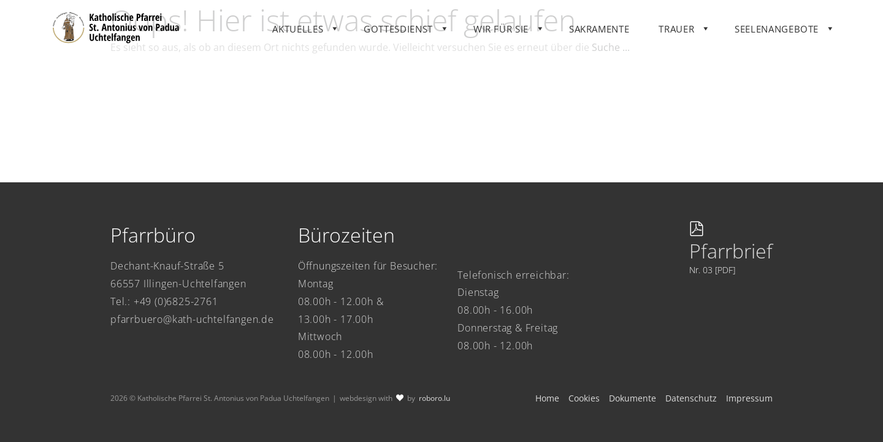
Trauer (699, 33)
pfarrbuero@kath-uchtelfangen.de (192, 319)
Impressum (749, 398)
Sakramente (622, 33)
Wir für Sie (523, 33)
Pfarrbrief (731, 251)
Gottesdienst (421, 33)
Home (547, 398)
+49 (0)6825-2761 (176, 301)
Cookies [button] (584, 398)
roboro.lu (434, 398)
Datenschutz (691, 398)
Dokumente (632, 398)
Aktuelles (321, 33)
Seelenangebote (799, 33)
